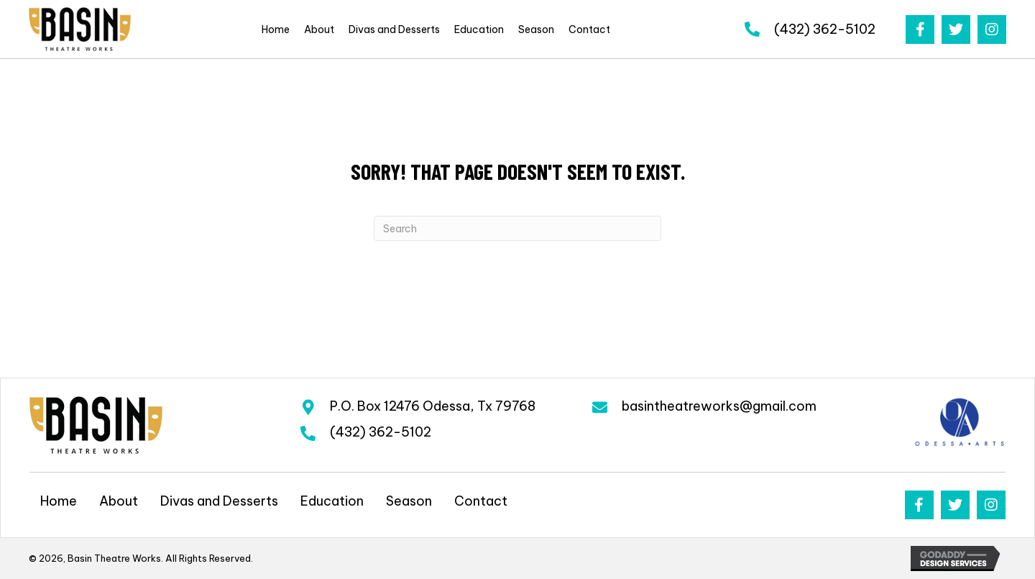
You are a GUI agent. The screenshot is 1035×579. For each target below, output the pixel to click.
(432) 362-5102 (824, 29)
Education (332, 501)
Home (58, 501)
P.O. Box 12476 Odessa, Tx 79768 (432, 406)
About (118, 501)
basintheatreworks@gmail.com (719, 406)
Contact (480, 501)
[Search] (517, 228)
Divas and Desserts (219, 501)
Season (409, 501)
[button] (920, 29)
